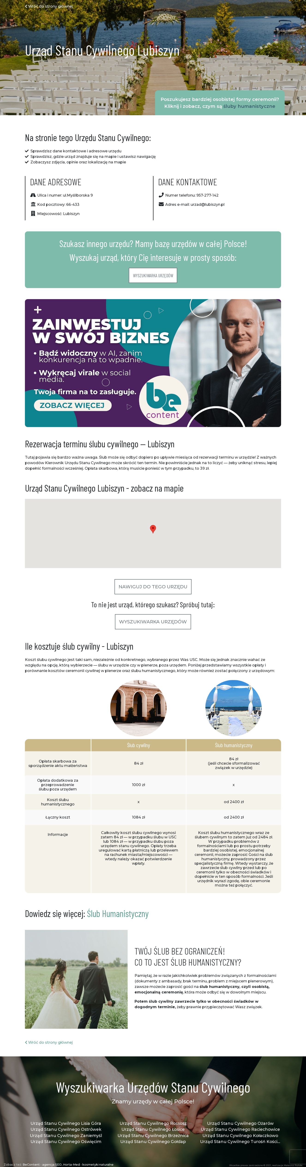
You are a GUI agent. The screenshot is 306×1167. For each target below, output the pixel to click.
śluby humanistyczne (249, 106)
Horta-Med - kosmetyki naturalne (88, 1164)
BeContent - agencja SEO (42, 1164)
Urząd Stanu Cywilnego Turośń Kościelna (240, 1141)
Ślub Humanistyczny (118, 913)
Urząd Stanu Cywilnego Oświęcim (65, 1141)
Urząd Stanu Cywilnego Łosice (153, 1129)
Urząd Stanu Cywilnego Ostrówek (65, 1129)
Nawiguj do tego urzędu (153, 586)
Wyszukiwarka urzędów (153, 275)
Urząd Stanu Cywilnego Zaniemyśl (66, 1135)
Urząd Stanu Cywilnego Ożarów (240, 1123)
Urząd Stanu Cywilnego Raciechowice (240, 1129)
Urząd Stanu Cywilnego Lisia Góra (65, 1123)
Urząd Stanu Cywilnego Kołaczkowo (240, 1135)
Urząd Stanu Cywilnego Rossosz (153, 1123)
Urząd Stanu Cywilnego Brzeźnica (153, 1135)
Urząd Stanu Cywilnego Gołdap (153, 1141)
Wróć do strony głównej (49, 6)
